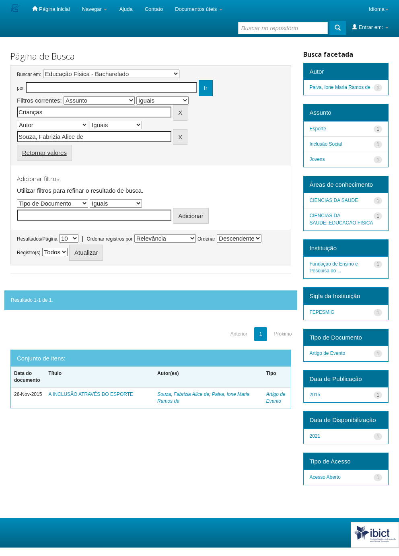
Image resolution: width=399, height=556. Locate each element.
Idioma (379, 9)
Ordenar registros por (109, 239)
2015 (315, 394)
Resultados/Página (37, 239)
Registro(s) (29, 252)
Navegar (94, 9)
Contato (154, 9)
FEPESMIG (322, 312)
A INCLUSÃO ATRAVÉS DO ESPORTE (90, 394)
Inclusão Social (326, 144)
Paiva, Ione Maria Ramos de (340, 87)
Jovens (317, 159)
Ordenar (206, 239)
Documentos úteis (198, 9)
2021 (315, 436)
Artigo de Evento (328, 353)
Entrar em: (370, 27)
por (20, 88)
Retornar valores (44, 152)
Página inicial (51, 9)
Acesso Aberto (325, 477)
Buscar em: (29, 74)
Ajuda (125, 9)
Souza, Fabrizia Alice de (183, 394)
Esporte (318, 129)
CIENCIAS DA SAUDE (334, 200)
